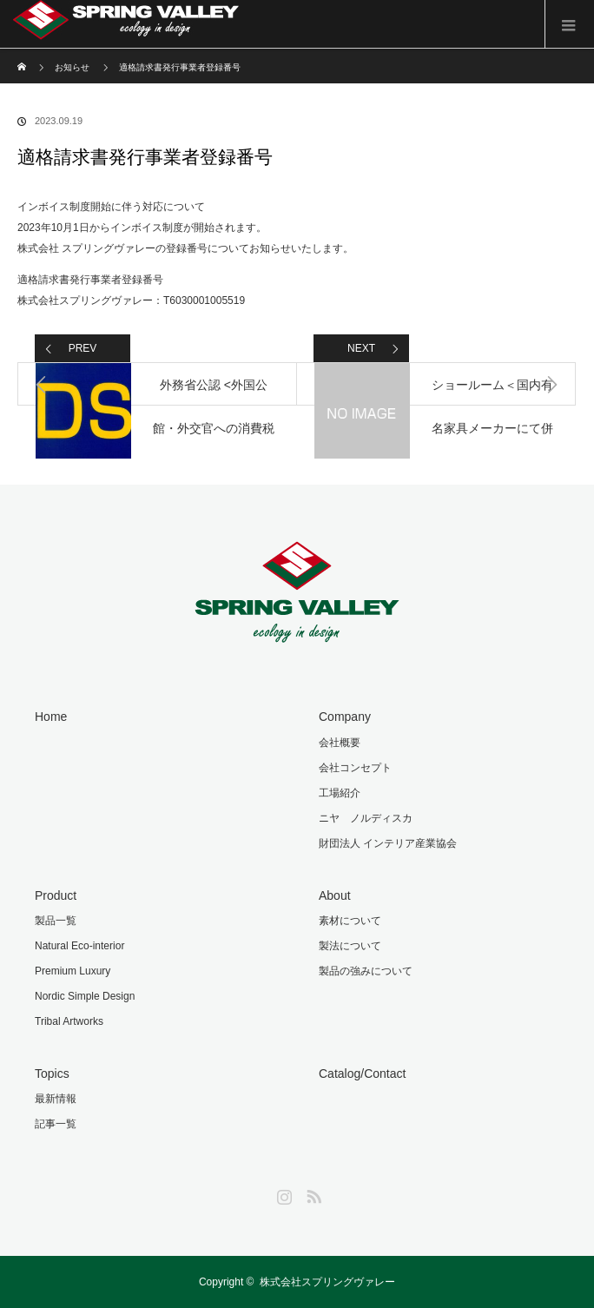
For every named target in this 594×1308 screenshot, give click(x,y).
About (335, 895)
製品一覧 (55, 921)
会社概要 (339, 743)
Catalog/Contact (362, 1073)
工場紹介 (339, 793)
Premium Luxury (72, 971)
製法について (350, 946)
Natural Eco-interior (79, 946)
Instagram (282, 1193)
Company (345, 716)
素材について (350, 921)
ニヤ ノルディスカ (365, 818)
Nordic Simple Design (85, 996)
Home (51, 716)
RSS (312, 1193)
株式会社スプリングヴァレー (327, 1282)
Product (55, 895)
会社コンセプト (355, 768)
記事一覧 (55, 1124)
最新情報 (55, 1099)
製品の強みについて (365, 971)
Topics (52, 1073)
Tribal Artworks (69, 1021)
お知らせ (72, 67)
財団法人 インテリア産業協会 (388, 843)
